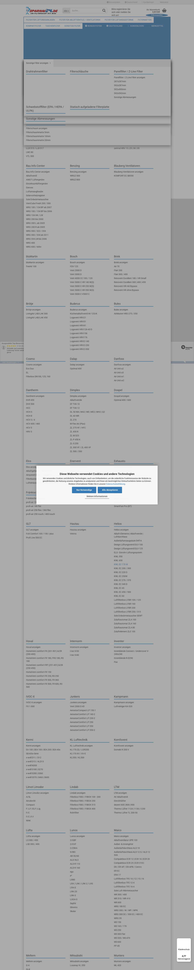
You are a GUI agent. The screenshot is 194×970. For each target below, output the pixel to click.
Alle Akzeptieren (110, 490)
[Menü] (189, 940)
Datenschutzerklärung (115, 484)
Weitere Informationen (97, 496)
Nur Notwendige (84, 490)
